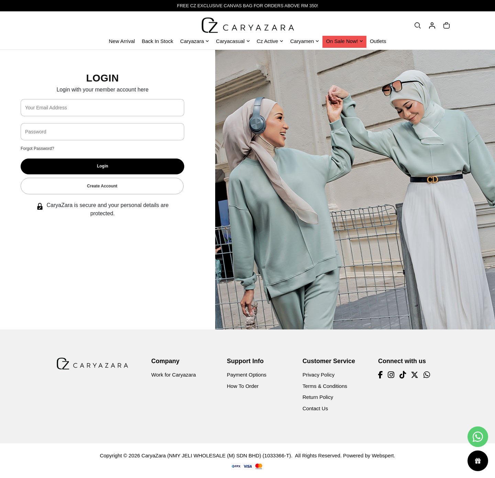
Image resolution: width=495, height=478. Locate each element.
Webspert (383, 455)
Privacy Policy (318, 375)
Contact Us (315, 408)
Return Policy (317, 397)
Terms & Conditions (324, 386)
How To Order (242, 386)
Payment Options (246, 375)
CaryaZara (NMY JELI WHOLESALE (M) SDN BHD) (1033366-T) (216, 455)
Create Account (102, 186)
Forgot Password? (37, 148)
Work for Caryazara (173, 375)
